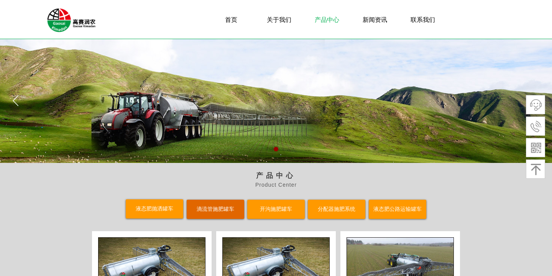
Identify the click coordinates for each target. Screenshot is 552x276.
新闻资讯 (375, 19)
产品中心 (327, 19)
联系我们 (423, 19)
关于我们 (279, 19)
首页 (231, 19)
